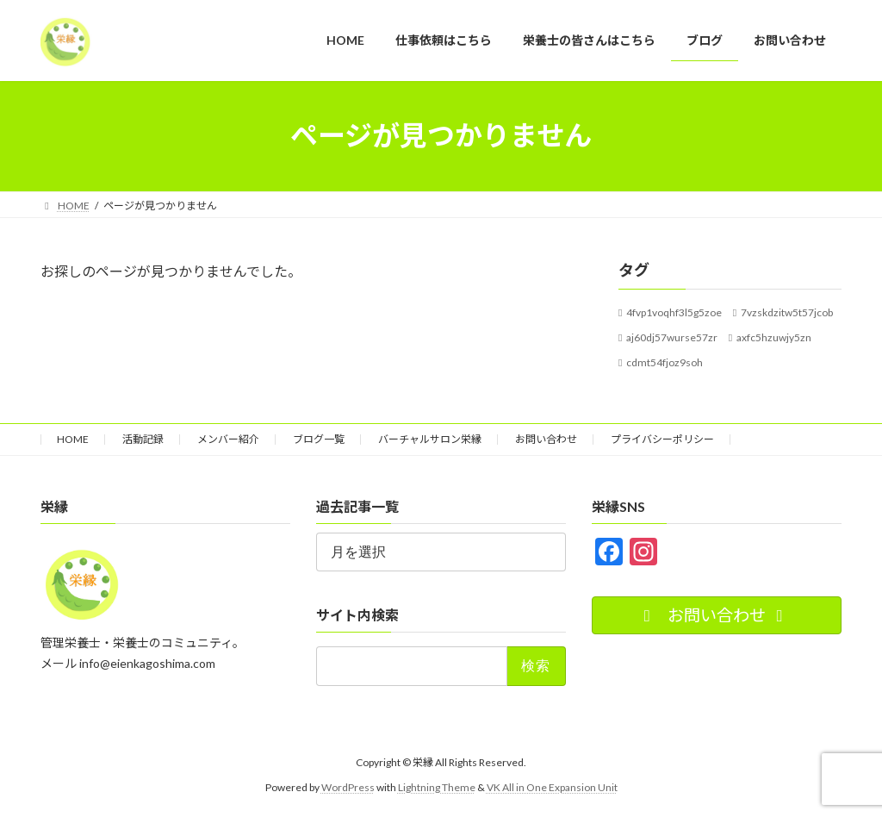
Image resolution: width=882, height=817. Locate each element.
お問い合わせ (546, 439)
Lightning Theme (436, 787)
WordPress (348, 787)
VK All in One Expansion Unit (552, 787)
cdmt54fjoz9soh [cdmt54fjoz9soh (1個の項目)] (664, 361)
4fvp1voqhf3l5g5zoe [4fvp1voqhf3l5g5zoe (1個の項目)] (674, 312)
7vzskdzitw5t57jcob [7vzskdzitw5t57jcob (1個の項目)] (787, 312)
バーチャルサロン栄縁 (429, 439)
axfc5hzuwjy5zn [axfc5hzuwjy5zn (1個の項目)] (773, 336)
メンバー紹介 (228, 439)
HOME (73, 439)
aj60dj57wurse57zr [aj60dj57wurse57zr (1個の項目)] (671, 336)
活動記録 (143, 439)
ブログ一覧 (319, 439)
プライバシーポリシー (662, 439)
